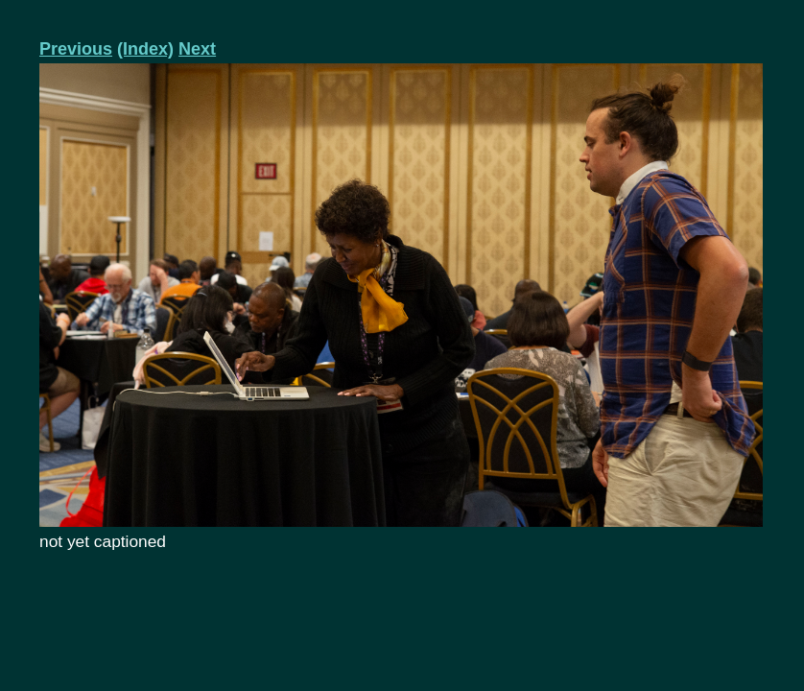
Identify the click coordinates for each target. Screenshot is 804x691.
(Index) (145, 49)
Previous (75, 49)
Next (197, 49)
